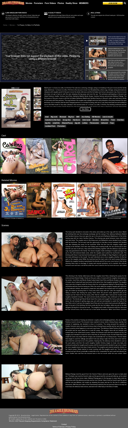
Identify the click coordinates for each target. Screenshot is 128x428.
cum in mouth (108, 117)
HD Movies (96, 117)
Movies (29, 3)
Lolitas (84, 123)
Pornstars (38, 3)
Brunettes (105, 120)
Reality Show (71, 3)
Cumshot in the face (52, 120)
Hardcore (76, 120)
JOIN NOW (112, 3)
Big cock (54, 117)
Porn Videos (50, 3)
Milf (77, 117)
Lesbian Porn (50, 126)
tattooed (104, 123)
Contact (64, 424)
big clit (77, 123)
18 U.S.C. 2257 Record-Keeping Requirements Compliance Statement (33, 421)
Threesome (94, 123)
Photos (61, 3)
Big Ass (71, 117)
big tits (47, 123)
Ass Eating (86, 117)
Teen (113, 120)
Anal (46, 117)
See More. (85, 109)
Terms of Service (58, 427)
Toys (112, 123)
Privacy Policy (71, 427)
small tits (56, 123)
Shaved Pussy (67, 123)
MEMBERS (83, 3)
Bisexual (63, 117)
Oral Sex (120, 120)
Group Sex (67, 120)
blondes (96, 120)
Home (5, 25)
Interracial (86, 120)
